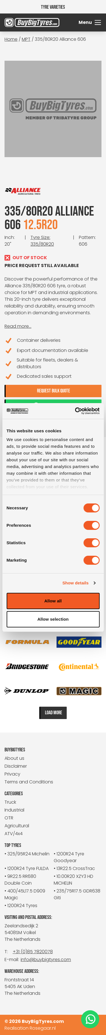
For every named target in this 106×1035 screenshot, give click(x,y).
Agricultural (17, 825)
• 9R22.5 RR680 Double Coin (20, 879)
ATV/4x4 (14, 833)
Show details (75, 582)
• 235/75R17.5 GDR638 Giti (77, 894)
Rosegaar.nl (43, 1028)
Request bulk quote (53, 391)
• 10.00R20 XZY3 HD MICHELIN (73, 879)
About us (14, 758)
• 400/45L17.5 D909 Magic (25, 894)
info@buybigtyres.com (46, 959)
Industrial (14, 810)
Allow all (53, 600)
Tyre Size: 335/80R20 (42, 240)
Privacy (12, 774)
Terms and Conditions (29, 782)
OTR (9, 818)
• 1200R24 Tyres (21, 905)
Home (11, 39)
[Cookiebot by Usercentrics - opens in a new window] (75, 411)
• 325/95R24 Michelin (27, 854)
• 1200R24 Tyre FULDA (27, 868)
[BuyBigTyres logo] (17, 22)
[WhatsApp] (90, 1019)
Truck (10, 802)
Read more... (18, 326)
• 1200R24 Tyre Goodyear (69, 857)
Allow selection (53, 619)
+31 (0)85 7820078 (33, 951)
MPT (26, 39)
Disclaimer (16, 766)
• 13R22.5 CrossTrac (74, 868)
